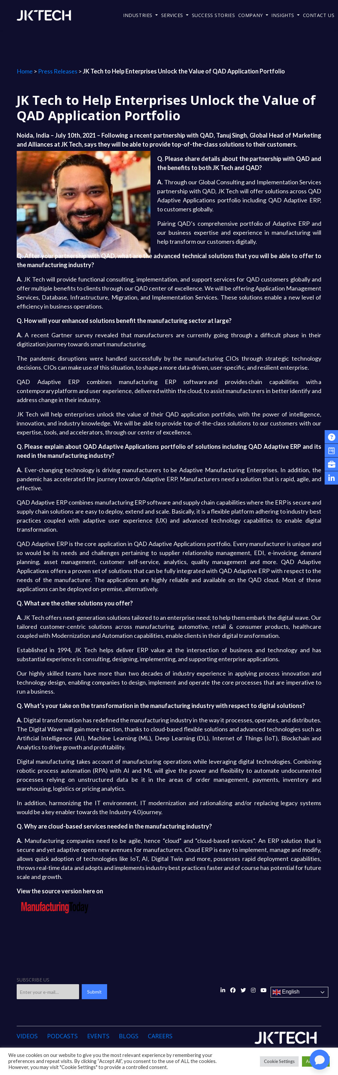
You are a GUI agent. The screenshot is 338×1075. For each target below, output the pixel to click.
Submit (94, 992)
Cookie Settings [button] (279, 1061)
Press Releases (57, 71)
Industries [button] (138, 15)
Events (98, 1036)
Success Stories (213, 15)
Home (25, 71)
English (286, 992)
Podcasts (62, 1036)
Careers (160, 1036)
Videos (27, 1036)
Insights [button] (283, 15)
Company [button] (251, 15)
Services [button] (173, 15)
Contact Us (319, 15)
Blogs (128, 1036)
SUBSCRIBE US (33, 980)
